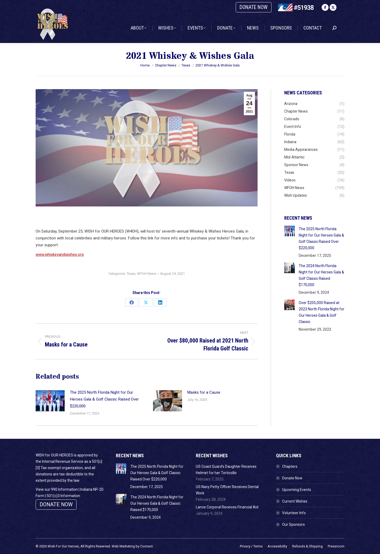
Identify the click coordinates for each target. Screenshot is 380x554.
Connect (146, 546)
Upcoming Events (296, 490)
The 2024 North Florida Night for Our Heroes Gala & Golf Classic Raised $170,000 (321, 275)
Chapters (289, 466)
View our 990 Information (57, 489)
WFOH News (146, 274)
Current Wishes (294, 501)
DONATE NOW (254, 7)
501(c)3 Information (63, 496)
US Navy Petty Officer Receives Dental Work (227, 490)
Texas (131, 274)
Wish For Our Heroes (63, 546)
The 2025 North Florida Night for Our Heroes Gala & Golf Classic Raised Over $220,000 (104, 399)
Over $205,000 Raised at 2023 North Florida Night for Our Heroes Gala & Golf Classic (321, 312)
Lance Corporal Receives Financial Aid (227, 507)
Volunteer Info (294, 513)
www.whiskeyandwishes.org (60, 254)
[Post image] (50, 400)
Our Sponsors (293, 524)
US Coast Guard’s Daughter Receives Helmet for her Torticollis (226, 469)
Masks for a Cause (203, 392)
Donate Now (292, 478)
